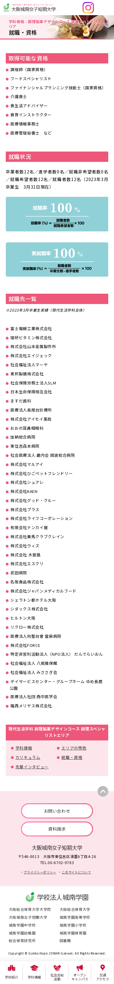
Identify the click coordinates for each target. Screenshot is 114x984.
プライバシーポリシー (40, 872)
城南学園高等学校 (75, 917)
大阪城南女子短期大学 (28, 917)
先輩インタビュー (32, 767)
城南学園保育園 (73, 932)
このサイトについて (76, 872)
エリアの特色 (73, 748)
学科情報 (24, 748)
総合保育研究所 (22, 940)
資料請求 (57, 829)
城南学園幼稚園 (22, 932)
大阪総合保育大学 (75, 909)
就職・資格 (71, 757)
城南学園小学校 (73, 925)
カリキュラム (28, 757)
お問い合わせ (57, 811)
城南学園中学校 (22, 925)
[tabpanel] (57, 214)
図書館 (65, 940)
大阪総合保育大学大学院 (30, 909)
